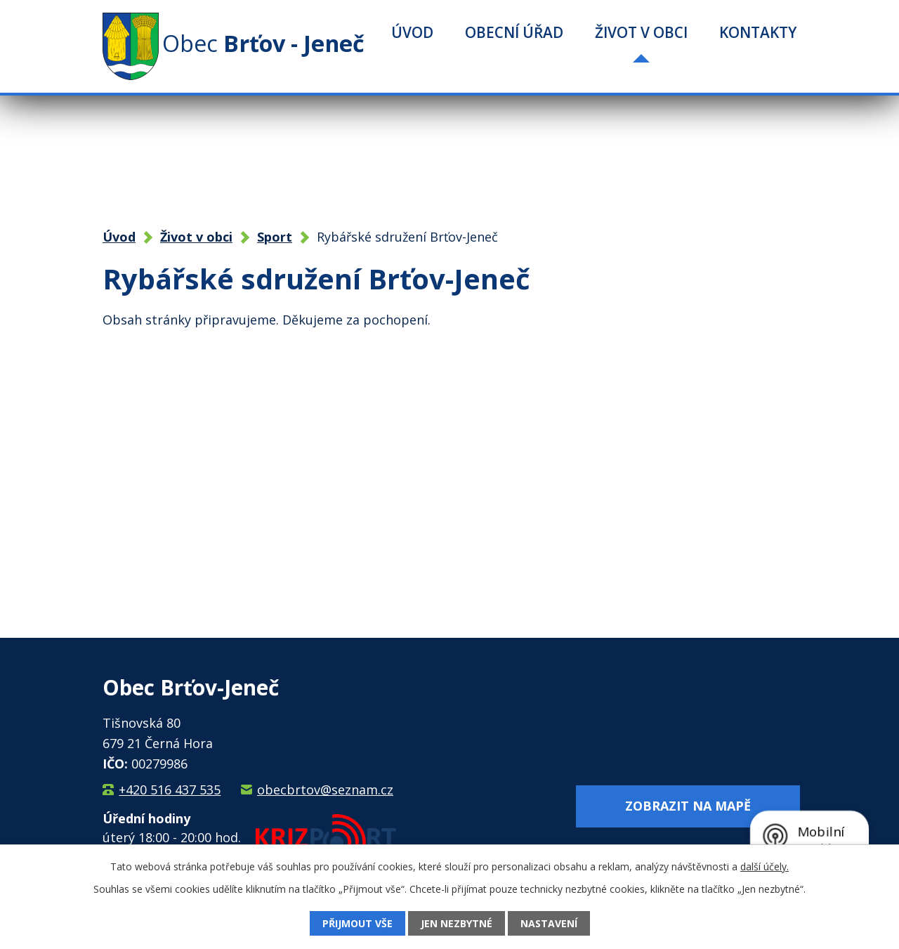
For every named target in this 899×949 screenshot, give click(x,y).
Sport (274, 236)
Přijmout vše (357, 923)
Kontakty (757, 32)
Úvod (412, 32)
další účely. (764, 866)
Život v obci (641, 32)
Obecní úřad (514, 32)
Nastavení (548, 923)
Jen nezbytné (456, 923)
